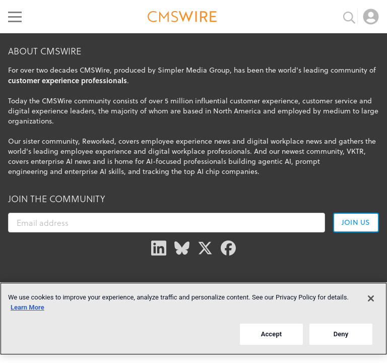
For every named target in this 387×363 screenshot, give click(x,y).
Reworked (98, 141)
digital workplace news (284, 141)
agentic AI (274, 161)
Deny (341, 334)
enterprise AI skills (94, 171)
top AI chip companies (220, 171)
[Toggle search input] (349, 17)
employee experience (96, 151)
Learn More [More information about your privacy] (27, 307)
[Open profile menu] (371, 17)
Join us (356, 222)
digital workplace (176, 151)
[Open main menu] (15, 17)
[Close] (371, 298)
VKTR (355, 151)
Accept (271, 334)
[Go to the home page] (182, 18)
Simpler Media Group (194, 70)
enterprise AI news (61, 161)
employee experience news (185, 141)
